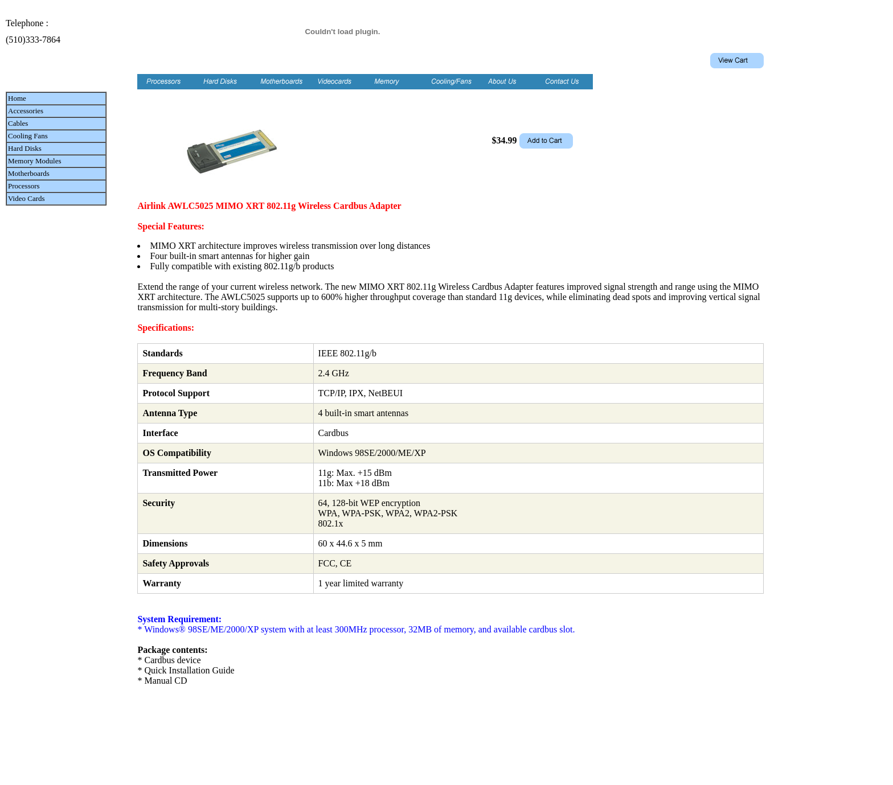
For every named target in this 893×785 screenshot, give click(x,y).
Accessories (25, 110)
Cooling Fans (28, 135)
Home (17, 98)
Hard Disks (25, 148)
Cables (18, 123)
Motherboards (29, 173)
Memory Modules (35, 161)
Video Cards (26, 198)
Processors (24, 186)
